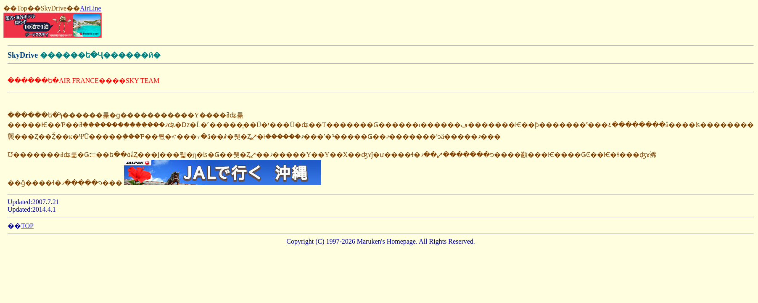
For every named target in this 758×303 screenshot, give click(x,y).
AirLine (90, 8)
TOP (27, 225)
